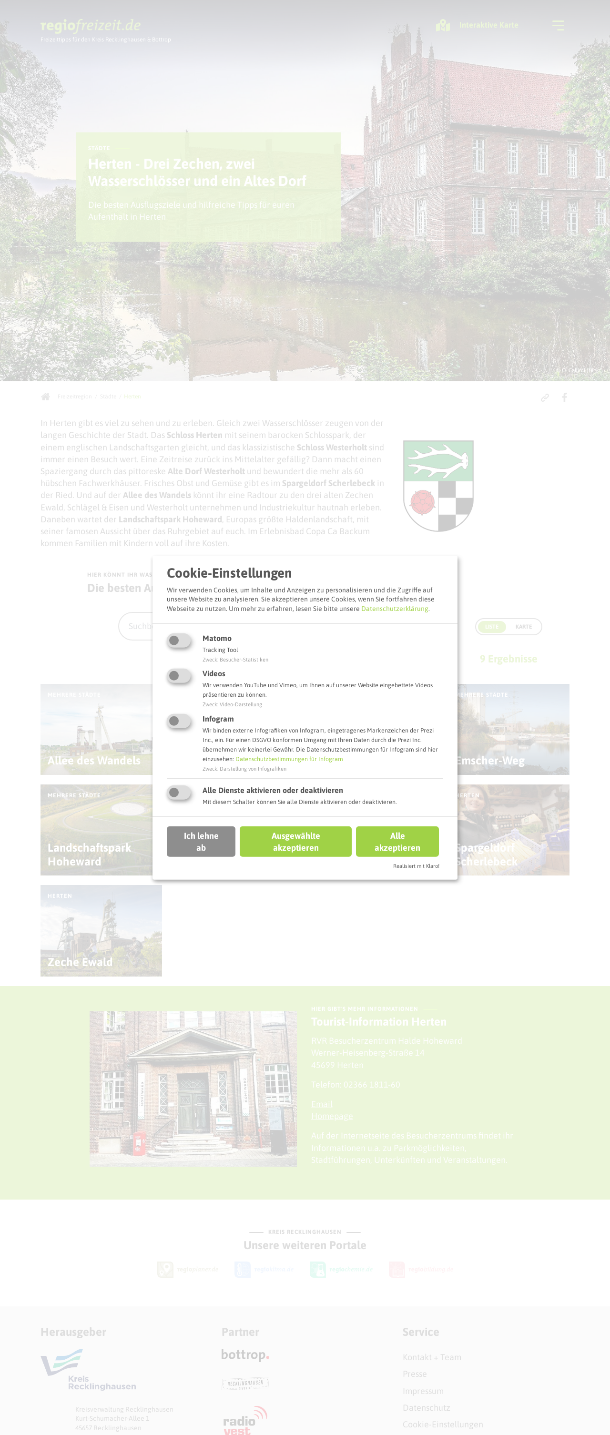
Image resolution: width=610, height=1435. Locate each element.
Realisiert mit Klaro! (416, 866)
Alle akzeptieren (397, 842)
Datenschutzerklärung (394, 608)
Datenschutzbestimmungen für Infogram (289, 759)
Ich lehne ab (201, 842)
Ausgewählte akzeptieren (296, 842)
